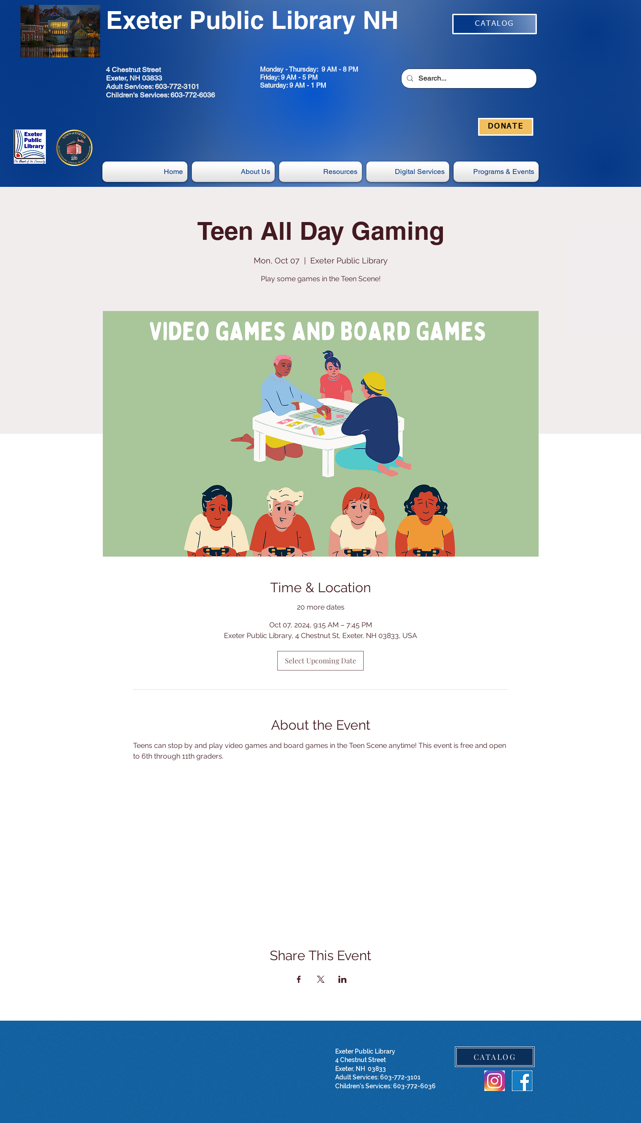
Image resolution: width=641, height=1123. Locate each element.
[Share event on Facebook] (299, 979)
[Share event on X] (320, 979)
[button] (407, 172)
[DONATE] (505, 127)
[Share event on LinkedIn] (342, 979)
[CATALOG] (494, 24)
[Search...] (468, 78)
